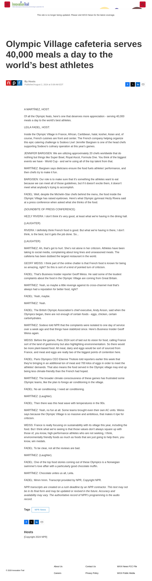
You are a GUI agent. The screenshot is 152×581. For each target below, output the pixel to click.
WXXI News (87, 15)
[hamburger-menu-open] (7, 4)
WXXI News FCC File (127, 566)
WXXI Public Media (126, 573)
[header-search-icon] (143, 4)
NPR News (40, 510)
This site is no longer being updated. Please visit (59, 15)
